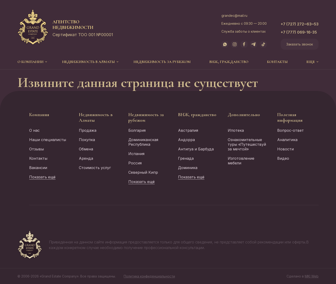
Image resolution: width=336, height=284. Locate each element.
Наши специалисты (47, 139)
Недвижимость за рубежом (162, 61)
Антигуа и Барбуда (196, 149)
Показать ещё (42, 177)
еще (310, 61)
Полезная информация (290, 117)
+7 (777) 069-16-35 (299, 32)
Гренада (186, 158)
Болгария (137, 130)
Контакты (277, 61)
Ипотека (236, 130)
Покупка (87, 139)
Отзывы (36, 149)
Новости (285, 149)
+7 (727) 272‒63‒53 (299, 24)
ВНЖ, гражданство (228, 61)
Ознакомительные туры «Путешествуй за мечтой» (247, 144)
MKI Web (311, 276)
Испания (136, 153)
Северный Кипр (143, 172)
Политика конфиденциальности (149, 276)
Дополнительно (244, 115)
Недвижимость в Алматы (88, 61)
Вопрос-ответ (290, 130)
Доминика (187, 167)
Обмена (86, 149)
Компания (39, 115)
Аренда (86, 158)
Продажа (87, 130)
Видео (283, 158)
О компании (30, 61)
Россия (135, 163)
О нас (34, 130)
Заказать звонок (299, 44)
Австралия (188, 130)
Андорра (186, 139)
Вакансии (38, 167)
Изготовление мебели (241, 160)
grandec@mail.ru (234, 15)
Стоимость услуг (95, 167)
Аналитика (287, 139)
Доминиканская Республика (143, 142)
